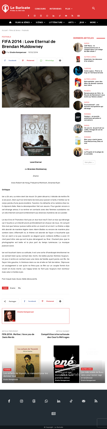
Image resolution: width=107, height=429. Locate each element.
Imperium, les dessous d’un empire (93, 60)
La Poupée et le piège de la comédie (94, 153)
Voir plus (89, 162)
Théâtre (87, 68)
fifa (19, 288)
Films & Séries (14, 30)
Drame (12, 288)
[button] (93, 8)
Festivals (25, 30)
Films (86, 149)
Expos (86, 43)
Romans (87, 114)
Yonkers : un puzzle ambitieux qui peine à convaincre (92, 118)
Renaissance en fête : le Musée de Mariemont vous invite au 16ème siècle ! (94, 95)
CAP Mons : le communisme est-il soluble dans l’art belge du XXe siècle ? (93, 48)
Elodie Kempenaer (18, 52)
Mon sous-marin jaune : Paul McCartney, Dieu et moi (93, 141)
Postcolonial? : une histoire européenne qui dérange (93, 106)
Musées (87, 91)
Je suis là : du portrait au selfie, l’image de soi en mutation (94, 129)
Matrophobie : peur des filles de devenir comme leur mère (93, 83)
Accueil (5, 30)
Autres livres (90, 57)
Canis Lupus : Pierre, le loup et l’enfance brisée (93, 72)
